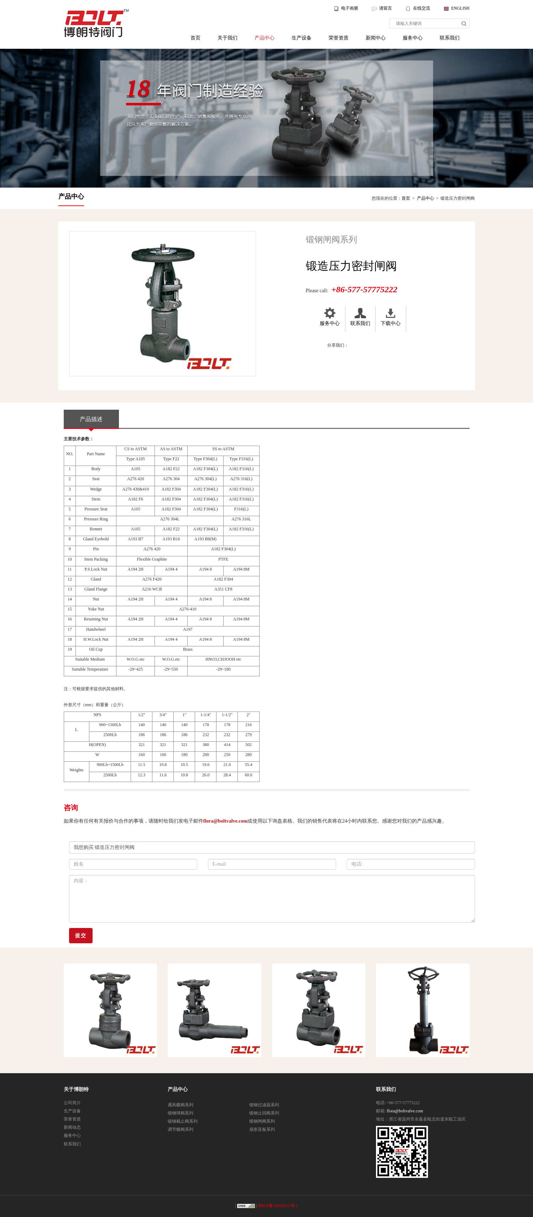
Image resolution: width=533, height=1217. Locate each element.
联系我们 (450, 38)
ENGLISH (460, 8)
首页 (195, 38)
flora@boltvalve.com (225, 821)
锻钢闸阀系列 (262, 1121)
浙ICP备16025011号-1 (278, 1205)
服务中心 (413, 38)
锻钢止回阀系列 (264, 1113)
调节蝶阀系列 (180, 1129)
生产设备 (302, 38)
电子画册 (349, 8)
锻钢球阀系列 (180, 1113)
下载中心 (391, 316)
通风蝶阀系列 (180, 1104)
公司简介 (72, 1102)
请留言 (385, 8)
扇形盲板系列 (262, 1129)
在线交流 (422, 8)
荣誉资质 (339, 38)
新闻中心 (376, 38)
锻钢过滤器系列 (264, 1104)
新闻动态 (72, 1127)
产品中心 (265, 38)
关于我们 (227, 38)
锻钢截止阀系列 (183, 1121)
